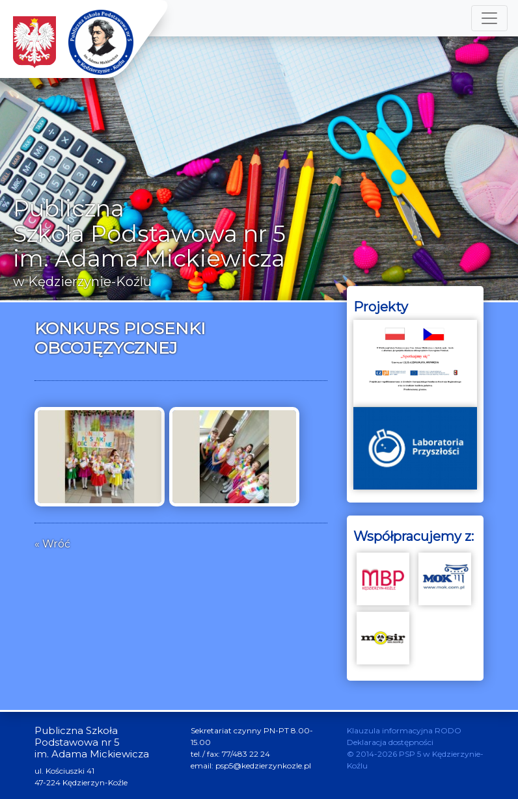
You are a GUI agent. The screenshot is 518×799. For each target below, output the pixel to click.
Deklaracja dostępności (390, 742)
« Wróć (52, 544)
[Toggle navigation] (489, 18)
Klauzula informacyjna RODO (404, 730)
